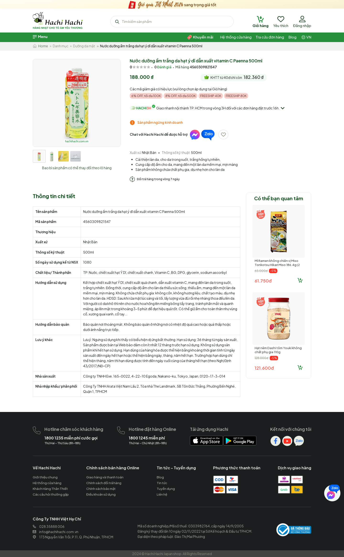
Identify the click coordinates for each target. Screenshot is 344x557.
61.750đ (263, 280)
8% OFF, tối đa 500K (180, 96)
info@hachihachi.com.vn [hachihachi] (55, 532)
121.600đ (264, 368)
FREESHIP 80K (236, 96)
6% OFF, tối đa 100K (146, 96)
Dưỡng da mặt (84, 46)
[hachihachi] (172, 3)
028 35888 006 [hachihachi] (48, 526)
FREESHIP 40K (210, 96)
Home (40, 46)
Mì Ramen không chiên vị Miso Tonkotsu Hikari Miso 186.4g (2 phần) (277, 265)
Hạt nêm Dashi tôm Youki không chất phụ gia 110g (278, 350)
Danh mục (60, 46)
